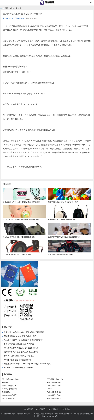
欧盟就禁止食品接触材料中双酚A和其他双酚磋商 (24, 332)
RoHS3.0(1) (6, 382)
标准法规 (13, 8)
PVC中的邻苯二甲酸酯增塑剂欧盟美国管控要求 (23, 340)
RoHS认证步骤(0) (53, 398)
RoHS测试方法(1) (53, 386)
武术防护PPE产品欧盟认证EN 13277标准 (21, 352)
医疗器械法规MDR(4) (55, 379)
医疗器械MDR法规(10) (10, 379)
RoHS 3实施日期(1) (9, 395)
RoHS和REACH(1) (54, 392)
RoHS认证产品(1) (53, 395)
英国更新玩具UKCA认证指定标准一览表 (20, 336)
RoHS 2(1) (6, 392)
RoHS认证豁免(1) (9, 386)
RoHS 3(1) (51, 389)
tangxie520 (8, 18)
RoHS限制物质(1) (53, 382)
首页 (6, 8)
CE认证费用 (41, 409)
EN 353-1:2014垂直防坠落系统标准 (18, 367)
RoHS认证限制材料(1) (10, 389)
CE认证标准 (65, 409)
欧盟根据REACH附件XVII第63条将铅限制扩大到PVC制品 (27, 364)
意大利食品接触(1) (9, 398)
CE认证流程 (53, 409)
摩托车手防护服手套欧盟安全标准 (17, 360)
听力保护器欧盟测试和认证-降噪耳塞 (19, 356)
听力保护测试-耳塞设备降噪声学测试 (19, 344)
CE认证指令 (28, 409)
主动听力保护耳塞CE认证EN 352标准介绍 (21, 348)
